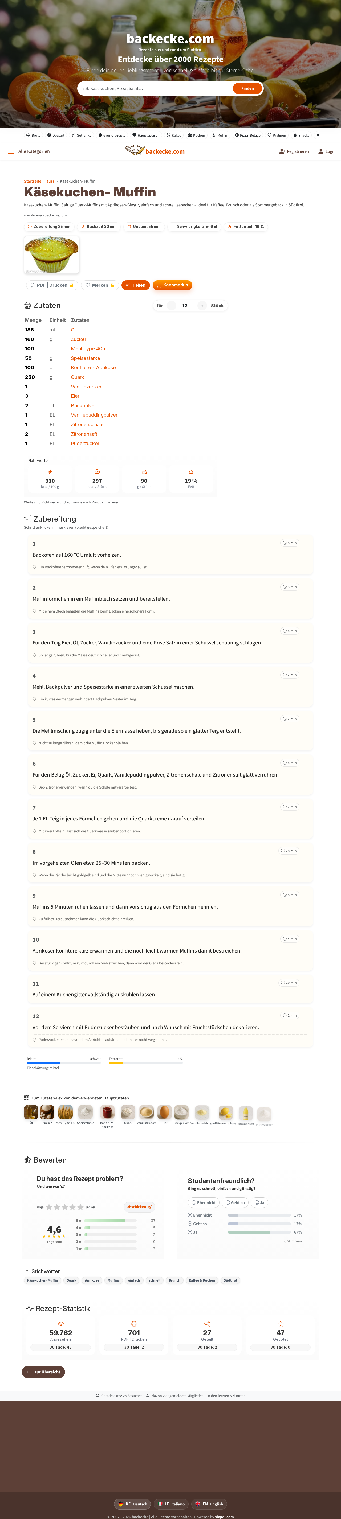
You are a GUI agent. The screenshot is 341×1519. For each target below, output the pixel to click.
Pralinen (276, 135)
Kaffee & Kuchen (202, 1280)
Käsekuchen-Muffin (42, 1280)
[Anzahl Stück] (187, 305)
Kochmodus (172, 285)
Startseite (32, 181)
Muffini (220, 135)
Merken (100, 285)
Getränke (81, 135)
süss (51, 181)
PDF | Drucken (52, 285)
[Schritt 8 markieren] (170, 862)
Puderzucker (85, 443)
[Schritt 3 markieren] (170, 642)
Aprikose (92, 1280)
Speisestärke (85, 358)
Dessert (56, 135)
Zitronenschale (87, 424)
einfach (134, 1280)
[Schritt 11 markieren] (170, 989)
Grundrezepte (112, 135)
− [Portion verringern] (171, 305)
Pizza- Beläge (248, 135)
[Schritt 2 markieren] (170, 598)
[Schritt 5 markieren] (170, 730)
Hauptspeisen (146, 135)
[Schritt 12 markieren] (170, 1027)
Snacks (301, 135)
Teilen (135, 285)
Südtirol (230, 1280)
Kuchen (196, 135)
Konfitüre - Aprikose (93, 367)
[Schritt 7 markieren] (170, 818)
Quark (77, 377)
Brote (33, 135)
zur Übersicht (43, 1372)
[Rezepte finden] (247, 88)
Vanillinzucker (86, 386)
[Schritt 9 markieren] (170, 906)
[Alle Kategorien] (28, 151)
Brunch (174, 1280)
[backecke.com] (165, 151)
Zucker (78, 339)
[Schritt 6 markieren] (170, 774)
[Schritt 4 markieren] (170, 686)
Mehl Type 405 (88, 348)
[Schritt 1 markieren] (170, 554)
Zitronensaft (84, 434)
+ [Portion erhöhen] (202, 305)
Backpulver (83, 405)
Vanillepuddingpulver (94, 415)
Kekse (174, 135)
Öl (73, 329)
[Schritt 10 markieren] (170, 950)
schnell (154, 1280)
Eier (75, 396)
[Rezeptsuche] (170, 88)
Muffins (114, 1280)
